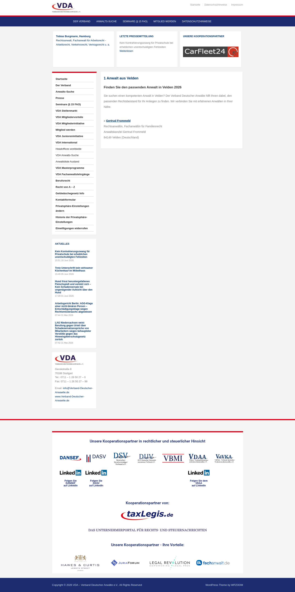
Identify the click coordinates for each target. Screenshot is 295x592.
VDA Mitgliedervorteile (69, 117)
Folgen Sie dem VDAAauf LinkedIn (199, 483)
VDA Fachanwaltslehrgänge (73, 174)
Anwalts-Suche (106, 21)
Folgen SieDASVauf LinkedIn (96, 483)
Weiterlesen (126, 50)
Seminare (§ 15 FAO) (135, 21)
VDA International (66, 142)
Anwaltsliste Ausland (67, 161)
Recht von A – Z (65, 186)
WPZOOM (237, 584)
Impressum (237, 4)
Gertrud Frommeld (118, 120)
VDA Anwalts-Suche (67, 155)
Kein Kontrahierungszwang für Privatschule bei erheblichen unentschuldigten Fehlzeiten (72, 254)
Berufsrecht (63, 180)
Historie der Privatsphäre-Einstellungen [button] (71, 219)
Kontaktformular (66, 199)
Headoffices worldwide (69, 148)
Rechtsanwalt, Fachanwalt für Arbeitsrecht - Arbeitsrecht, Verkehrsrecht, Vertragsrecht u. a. (83, 40)
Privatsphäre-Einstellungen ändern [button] (72, 208)
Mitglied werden (165, 21)
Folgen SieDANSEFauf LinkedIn (70, 483)
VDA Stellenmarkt (66, 110)
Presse (60, 98)
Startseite (195, 4)
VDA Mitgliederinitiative (70, 123)
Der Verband (82, 21)
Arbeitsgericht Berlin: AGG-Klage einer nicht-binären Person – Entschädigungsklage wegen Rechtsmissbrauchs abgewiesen (74, 307)
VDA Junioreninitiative (69, 136)
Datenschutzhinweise (215, 4)
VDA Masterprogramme (70, 167)
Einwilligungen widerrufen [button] (72, 228)
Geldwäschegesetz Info (70, 193)
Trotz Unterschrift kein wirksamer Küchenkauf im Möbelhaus (74, 269)
